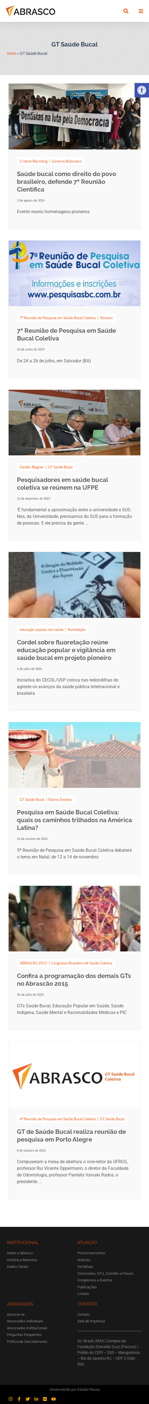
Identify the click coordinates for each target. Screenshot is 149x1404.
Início (11, 53)
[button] (142, 90)
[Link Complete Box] (74, 156)
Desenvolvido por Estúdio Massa (75, 1389)
